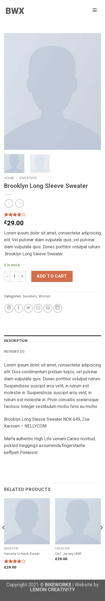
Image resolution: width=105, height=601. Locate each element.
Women (44, 296)
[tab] (52, 340)
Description (16, 341)
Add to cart (52, 276)
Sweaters (28, 178)
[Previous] (3, 538)
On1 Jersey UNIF (68, 553)
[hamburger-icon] (95, 10)
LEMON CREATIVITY (52, 589)
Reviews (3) (14, 351)
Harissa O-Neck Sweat (22, 553)
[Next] (101, 538)
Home (9, 178)
